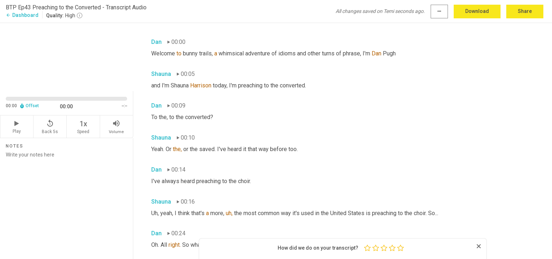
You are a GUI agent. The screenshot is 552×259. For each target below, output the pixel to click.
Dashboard (22, 15)
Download (477, 11)
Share (525, 11)
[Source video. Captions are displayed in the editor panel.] (66, 56)
